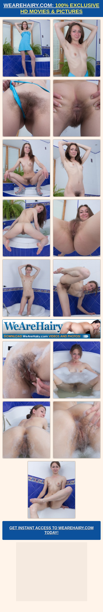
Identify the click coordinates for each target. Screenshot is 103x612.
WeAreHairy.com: (51, 8)
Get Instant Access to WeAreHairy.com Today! (51, 530)
